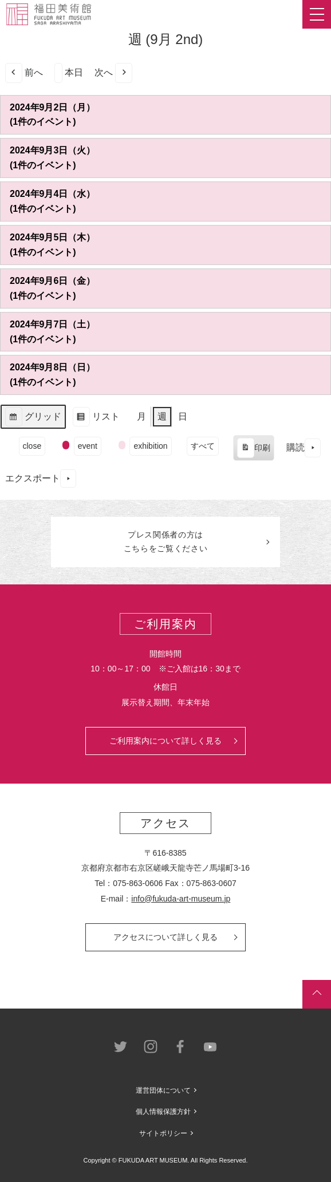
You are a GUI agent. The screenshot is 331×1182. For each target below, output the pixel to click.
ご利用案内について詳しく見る (165, 740)
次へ (113, 73)
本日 (68, 73)
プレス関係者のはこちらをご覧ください (166, 541)
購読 (303, 447)
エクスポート (40, 478)
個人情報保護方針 (163, 1112)
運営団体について (163, 1090)
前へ (24, 73)
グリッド (33, 418)
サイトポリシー (163, 1133)
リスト (96, 418)
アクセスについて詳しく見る (165, 937)
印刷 (253, 449)
